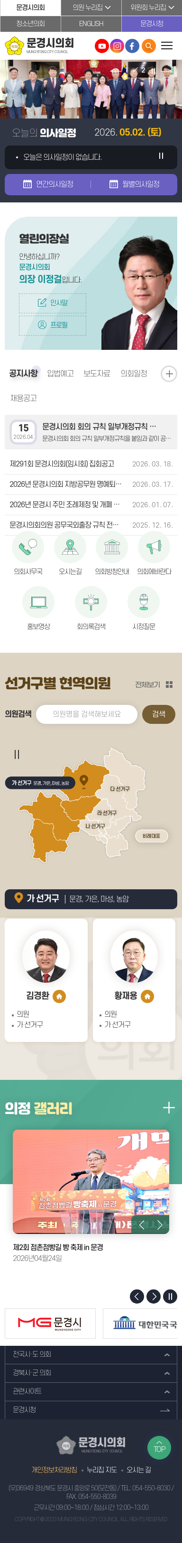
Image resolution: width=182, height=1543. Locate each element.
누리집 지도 (102, 1470)
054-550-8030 (151, 1488)
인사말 (58, 303)
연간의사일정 (54, 184)
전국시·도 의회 (32, 1355)
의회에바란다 (154, 572)
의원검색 (18, 714)
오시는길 (70, 572)
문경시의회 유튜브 (102, 46)
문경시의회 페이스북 (132, 46)
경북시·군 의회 (32, 1373)
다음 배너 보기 (153, 1296)
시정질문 (143, 627)
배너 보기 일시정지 (170, 1296)
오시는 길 (139, 1470)
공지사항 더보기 (169, 373)
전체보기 (147, 684)
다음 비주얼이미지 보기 (167, 71)
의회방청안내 (112, 572)
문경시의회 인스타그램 (117, 46)
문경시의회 (30, 8)
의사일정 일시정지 (161, 157)
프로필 (58, 325)
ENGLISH (91, 24)
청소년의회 (30, 24)
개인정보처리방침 (54, 1470)
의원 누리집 (87, 8)
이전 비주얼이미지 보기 (115, 71)
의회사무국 (28, 572)
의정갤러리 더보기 (169, 1107)
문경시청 (151, 24)
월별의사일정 (140, 184)
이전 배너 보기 (137, 1296)
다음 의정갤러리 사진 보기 (159, 1224)
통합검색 (149, 46)
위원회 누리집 (148, 8)
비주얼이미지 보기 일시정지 (153, 71)
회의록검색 (91, 627)
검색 (158, 714)
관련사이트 (27, 1392)
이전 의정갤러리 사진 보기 (140, 1224)
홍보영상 (38, 627)
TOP (159, 1449)
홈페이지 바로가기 (59, 996)
